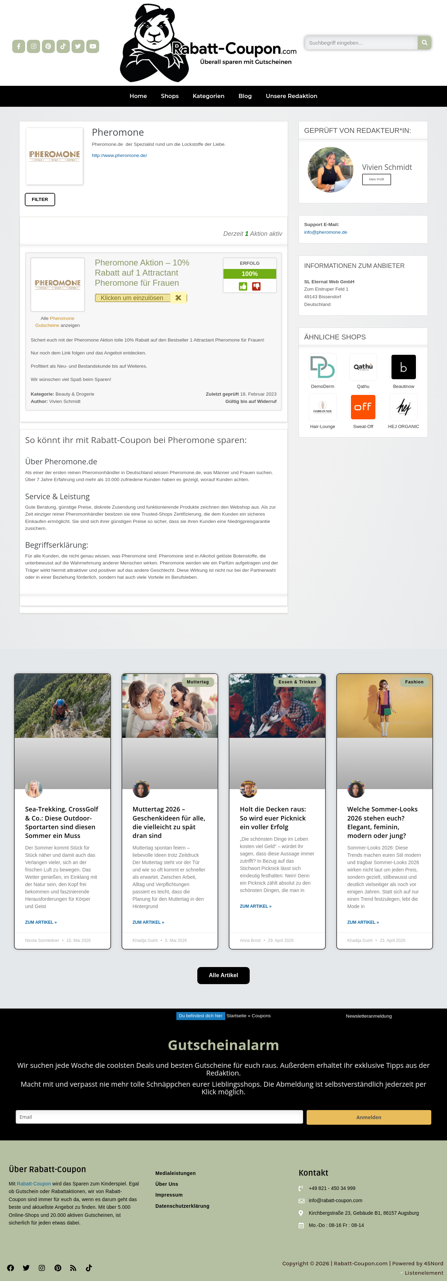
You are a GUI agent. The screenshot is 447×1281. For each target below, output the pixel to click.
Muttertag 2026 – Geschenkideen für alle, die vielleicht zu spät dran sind (169, 822)
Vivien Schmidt (56, 401)
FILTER (40, 199)
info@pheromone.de (325, 232)
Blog (245, 96)
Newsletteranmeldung (369, 1016)
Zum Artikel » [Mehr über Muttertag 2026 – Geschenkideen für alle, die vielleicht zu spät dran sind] (148, 922)
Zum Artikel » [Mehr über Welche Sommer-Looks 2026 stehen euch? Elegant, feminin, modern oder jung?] (363, 922)
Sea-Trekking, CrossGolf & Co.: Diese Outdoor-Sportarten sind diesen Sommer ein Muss (61, 822)
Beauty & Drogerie (75, 394)
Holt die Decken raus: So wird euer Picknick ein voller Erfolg (273, 818)
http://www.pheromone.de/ (119, 155)
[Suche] (424, 43)
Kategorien (209, 96)
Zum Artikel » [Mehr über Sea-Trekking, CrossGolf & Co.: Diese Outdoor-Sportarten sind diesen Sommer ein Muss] (41, 922)
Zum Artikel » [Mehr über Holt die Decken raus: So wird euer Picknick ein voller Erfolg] (256, 906)
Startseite (236, 1015)
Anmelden (369, 1117)
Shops (170, 96)
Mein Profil (376, 179)
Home (138, 96)
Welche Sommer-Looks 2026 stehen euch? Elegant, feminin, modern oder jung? (382, 822)
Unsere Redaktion (291, 96)
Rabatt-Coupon (34, 1183)
